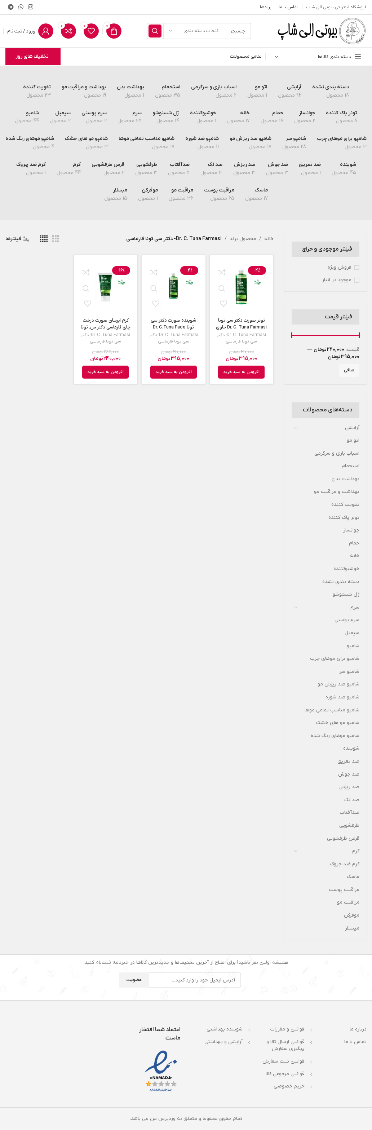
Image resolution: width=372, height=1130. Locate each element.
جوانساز (351, 530)
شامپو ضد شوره (342, 697)
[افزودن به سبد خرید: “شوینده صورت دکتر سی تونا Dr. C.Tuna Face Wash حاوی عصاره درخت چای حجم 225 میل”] (173, 372)
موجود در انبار (336, 280)
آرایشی (352, 427)
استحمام (350, 466)
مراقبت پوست (344, 889)
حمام (354, 543)
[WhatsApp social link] (21, 7)
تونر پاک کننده (343, 517)
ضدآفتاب (349, 812)
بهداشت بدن (345, 479)
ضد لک (351, 799)
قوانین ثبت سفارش (283, 1061)
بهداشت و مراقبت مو (336, 491)
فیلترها (13, 239)
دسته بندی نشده (340, 581)
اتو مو (353, 440)
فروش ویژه (339, 267)
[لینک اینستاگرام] (31, 7)
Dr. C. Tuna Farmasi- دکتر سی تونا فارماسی (241, 338)
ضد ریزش (348, 787)
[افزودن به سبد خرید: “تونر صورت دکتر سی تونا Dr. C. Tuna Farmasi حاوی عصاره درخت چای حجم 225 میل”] (241, 372)
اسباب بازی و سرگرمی (336, 453)
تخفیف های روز (32, 56)
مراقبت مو (348, 902)
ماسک (353, 876)
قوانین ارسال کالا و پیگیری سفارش (285, 1045)
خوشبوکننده (346, 568)
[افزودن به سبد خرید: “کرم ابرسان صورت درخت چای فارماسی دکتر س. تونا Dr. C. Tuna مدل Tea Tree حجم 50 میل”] (105, 372)
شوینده (351, 748)
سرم (354, 607)
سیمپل (352, 633)
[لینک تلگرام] (10, 7)
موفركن (351, 915)
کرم (355, 851)
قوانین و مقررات (287, 1029)
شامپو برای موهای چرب (334, 658)
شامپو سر (349, 671)
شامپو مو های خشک (337, 722)
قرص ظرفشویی (343, 838)
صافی (349, 370)
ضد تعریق (348, 761)
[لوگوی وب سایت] (321, 30)
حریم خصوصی (289, 1086)
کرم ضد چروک (344, 864)
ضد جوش (348, 774)
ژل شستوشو (346, 594)
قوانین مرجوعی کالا (285, 1074)
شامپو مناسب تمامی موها (332, 710)
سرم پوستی (347, 620)
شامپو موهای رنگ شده (335, 735)
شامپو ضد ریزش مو (338, 684)
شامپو (353, 646)
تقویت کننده (345, 504)
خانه (354, 555)
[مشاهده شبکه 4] (44, 239)
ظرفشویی (349, 825)
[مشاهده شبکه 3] (55, 239)
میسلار (352, 928)
